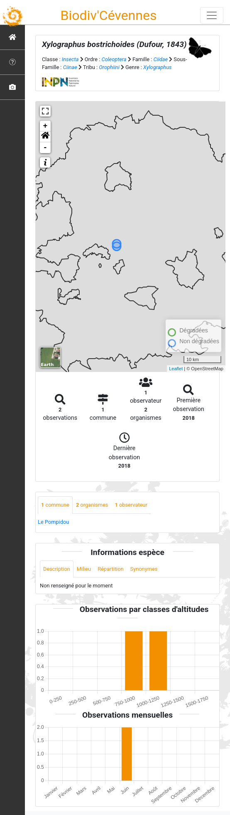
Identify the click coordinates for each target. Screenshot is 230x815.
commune (55, 505)
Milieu (84, 569)
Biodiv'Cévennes (109, 15)
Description (56, 569)
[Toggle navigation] (211, 15)
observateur (131, 505)
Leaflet (176, 368)
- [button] (45, 148)
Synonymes (144, 569)
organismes (92, 505)
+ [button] (45, 126)
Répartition (110, 569)
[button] (45, 136)
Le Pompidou (53, 522)
